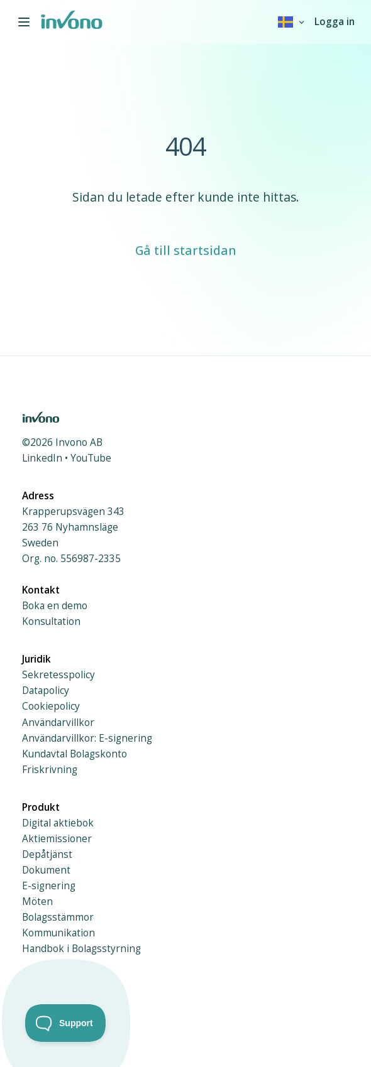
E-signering (48, 885)
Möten (37, 901)
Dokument (46, 870)
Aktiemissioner (57, 838)
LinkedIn (42, 458)
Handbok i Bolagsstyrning (81, 948)
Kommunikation (58, 933)
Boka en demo (54, 605)
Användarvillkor (58, 722)
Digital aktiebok (58, 823)
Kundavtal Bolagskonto (74, 754)
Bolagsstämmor (58, 917)
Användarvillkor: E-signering (87, 738)
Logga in (334, 21)
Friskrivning (49, 769)
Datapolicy (45, 690)
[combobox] (292, 22)
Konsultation (51, 621)
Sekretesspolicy (58, 674)
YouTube (90, 458)
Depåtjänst (47, 854)
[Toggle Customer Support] (65, 1023)
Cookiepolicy (51, 706)
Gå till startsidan (185, 250)
